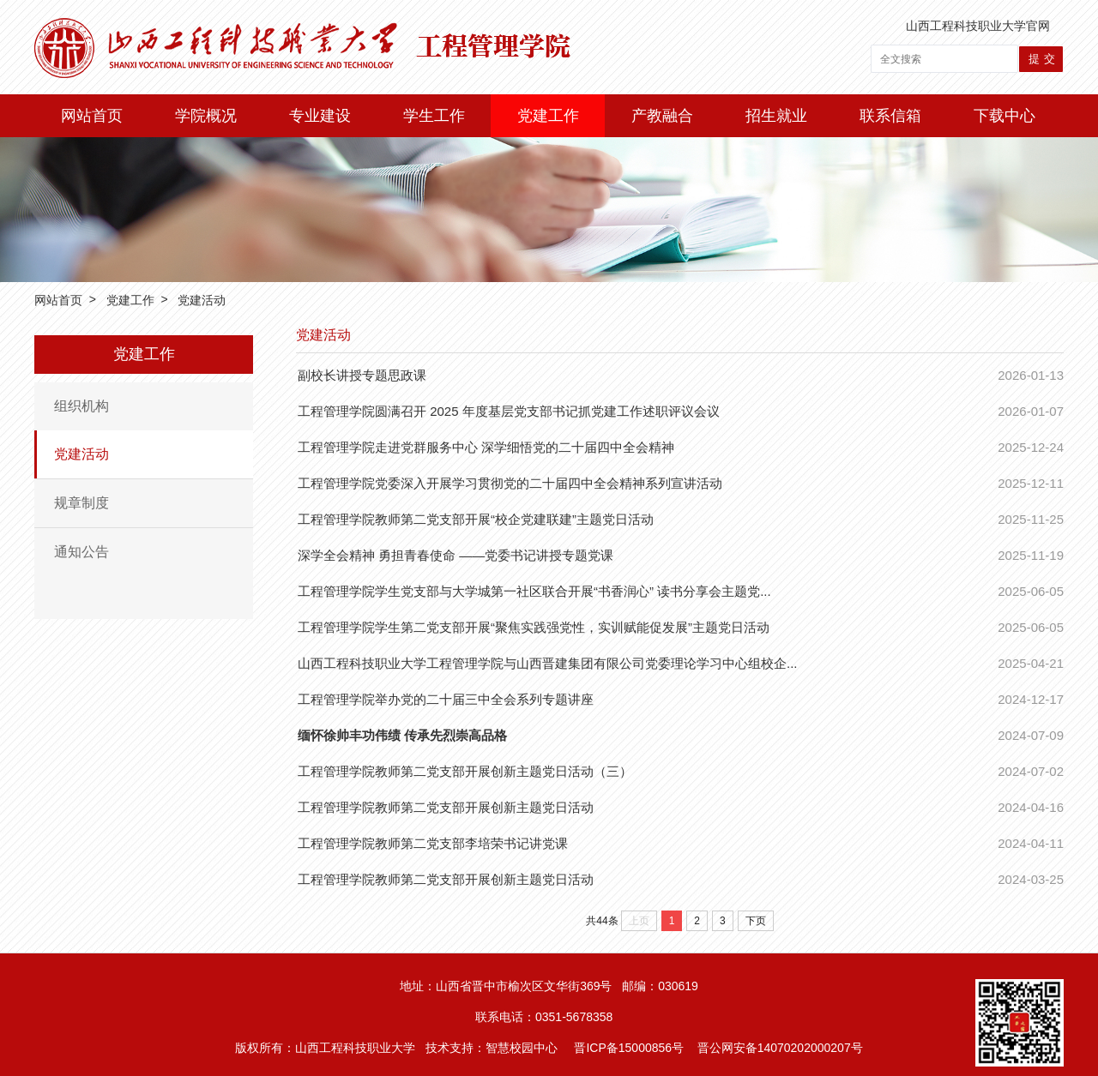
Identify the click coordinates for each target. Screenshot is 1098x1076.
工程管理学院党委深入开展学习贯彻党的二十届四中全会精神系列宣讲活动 (510, 483)
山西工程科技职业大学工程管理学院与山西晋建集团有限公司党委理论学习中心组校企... (548, 663)
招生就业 (776, 115)
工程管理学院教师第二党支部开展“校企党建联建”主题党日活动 (476, 519)
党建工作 (548, 115)
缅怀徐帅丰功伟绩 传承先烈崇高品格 (402, 735)
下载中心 (1004, 115)
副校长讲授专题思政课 (362, 375)
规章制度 (81, 503)
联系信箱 (890, 115)
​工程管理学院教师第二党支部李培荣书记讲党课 (433, 843)
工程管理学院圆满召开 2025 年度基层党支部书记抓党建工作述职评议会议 (509, 411)
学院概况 (206, 115)
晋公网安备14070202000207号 (780, 1048)
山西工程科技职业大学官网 (978, 26)
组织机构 (81, 406)
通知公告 (81, 551)
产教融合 (662, 115)
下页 (755, 921)
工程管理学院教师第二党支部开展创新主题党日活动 (446, 807)
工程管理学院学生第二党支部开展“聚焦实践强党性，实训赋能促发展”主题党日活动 (533, 627)
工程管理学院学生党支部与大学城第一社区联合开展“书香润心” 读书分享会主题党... (534, 591)
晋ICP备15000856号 (629, 1048)
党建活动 (202, 301)
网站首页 (92, 115)
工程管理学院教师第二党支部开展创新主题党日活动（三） (465, 771)
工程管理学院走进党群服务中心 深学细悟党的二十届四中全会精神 (486, 447)
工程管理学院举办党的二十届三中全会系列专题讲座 (446, 699)
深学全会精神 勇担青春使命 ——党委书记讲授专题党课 (455, 555)
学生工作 (434, 115)
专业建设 (320, 115)
